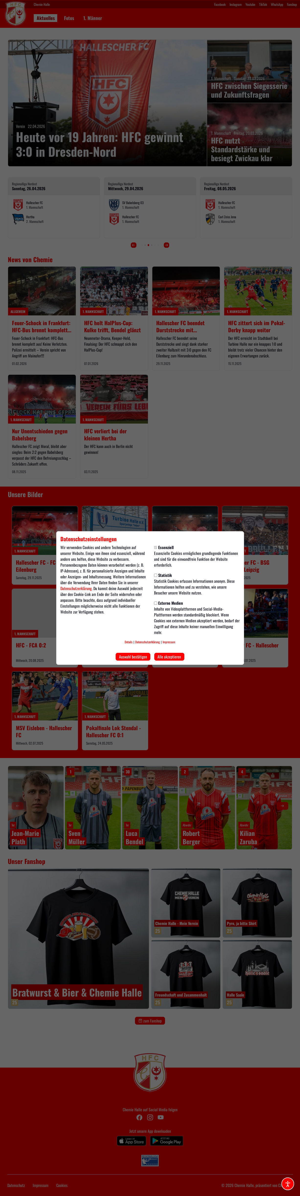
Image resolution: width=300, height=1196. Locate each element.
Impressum (169, 642)
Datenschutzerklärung (76, 588)
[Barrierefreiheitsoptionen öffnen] (287, 1183)
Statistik (163, 575)
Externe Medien (168, 603)
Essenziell (164, 547)
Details (129, 642)
